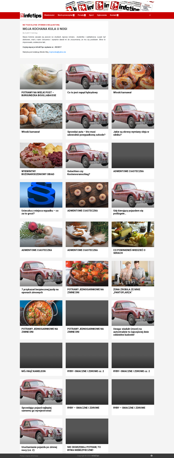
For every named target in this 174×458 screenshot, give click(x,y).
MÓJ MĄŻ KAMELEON (33, 371)
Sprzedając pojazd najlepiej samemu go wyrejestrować (36, 409)
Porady (81, 15)
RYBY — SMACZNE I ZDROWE (83, 407)
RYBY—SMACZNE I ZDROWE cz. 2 (85, 371)
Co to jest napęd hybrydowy (82, 92)
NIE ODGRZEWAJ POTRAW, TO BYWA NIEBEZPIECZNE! (84, 448)
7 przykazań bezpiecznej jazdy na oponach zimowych (40, 291)
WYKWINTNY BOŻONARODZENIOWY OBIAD (38, 172)
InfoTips (35, 33)
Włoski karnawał (122, 92)
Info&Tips (95, 456)
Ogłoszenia (102, 15)
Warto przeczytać (65, 15)
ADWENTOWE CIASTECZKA (128, 171)
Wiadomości (49, 15)
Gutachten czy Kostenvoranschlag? (78, 172)
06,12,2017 (26, 33)
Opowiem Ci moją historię (48, 25)
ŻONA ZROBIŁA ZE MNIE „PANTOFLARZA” (126, 291)
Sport (91, 15)
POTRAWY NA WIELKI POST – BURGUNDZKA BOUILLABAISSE (39, 94)
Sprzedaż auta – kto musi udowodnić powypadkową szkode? (86, 133)
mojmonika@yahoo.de (57, 52)
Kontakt (113, 15)
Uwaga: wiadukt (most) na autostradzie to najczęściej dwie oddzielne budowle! (131, 331)
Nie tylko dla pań (30, 25)
